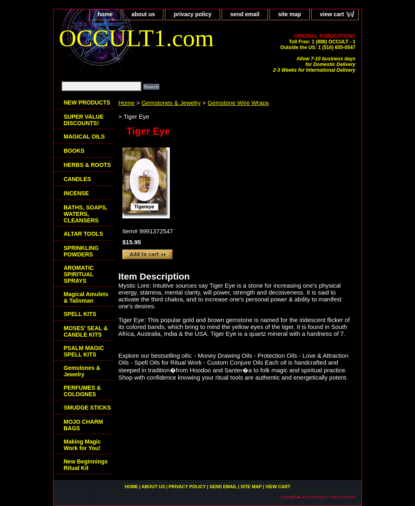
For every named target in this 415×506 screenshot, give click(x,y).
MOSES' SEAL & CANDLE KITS (86, 331)
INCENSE (76, 193)
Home (126, 102)
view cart (332, 14)
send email (244, 14)
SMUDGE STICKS (87, 407)
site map (289, 14)
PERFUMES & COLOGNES (82, 390)
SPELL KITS (80, 314)
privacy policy (192, 14)
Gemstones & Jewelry (171, 102)
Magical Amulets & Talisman (86, 297)
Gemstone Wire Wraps (238, 102)
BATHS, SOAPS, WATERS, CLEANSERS (85, 214)
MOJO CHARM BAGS (83, 424)
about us (143, 14)
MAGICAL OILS (84, 136)
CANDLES (77, 179)
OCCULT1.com (136, 38)
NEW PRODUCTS (87, 102)
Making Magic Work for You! (82, 444)
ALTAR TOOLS (83, 234)
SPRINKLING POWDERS (81, 251)
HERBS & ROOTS (87, 165)
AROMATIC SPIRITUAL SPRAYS (79, 274)
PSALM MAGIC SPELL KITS (84, 351)
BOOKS (74, 150)
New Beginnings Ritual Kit (86, 464)
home (105, 14)
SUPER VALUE (84, 119)
